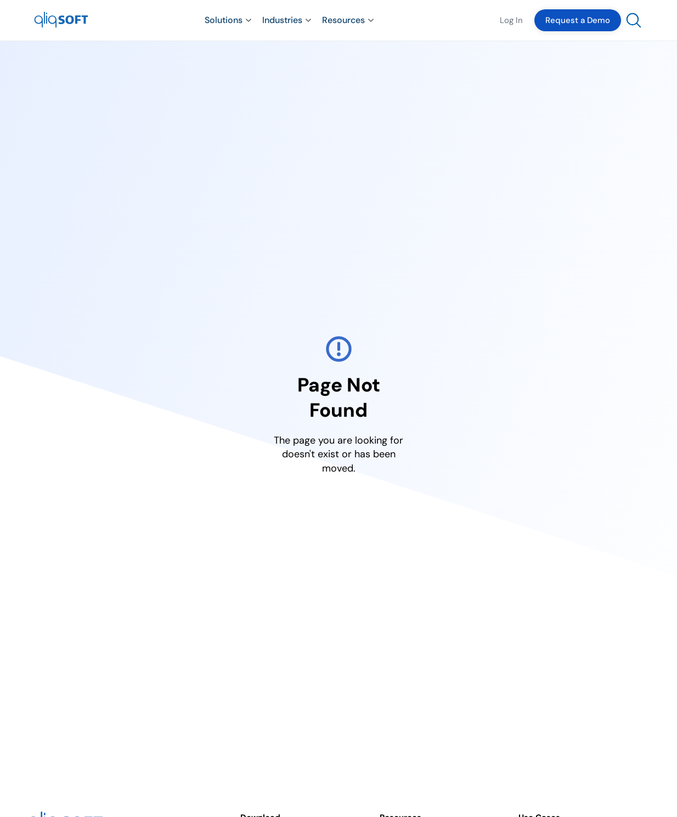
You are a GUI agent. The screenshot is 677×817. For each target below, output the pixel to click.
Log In (511, 20)
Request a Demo (577, 20)
